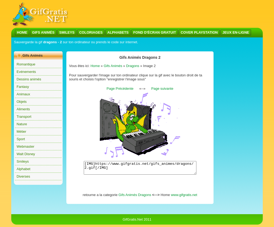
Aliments (23, 109)
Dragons (132, 66)
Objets (22, 102)
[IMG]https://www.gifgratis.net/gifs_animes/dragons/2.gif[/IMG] (140, 169)
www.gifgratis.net (184, 197)
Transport (24, 117)
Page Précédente (119, 89)
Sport (21, 139)
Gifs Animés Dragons (135, 197)
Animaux (23, 94)
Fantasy (23, 87)
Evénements (26, 72)
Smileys (23, 161)
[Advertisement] (165, 14)
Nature (22, 124)
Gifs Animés (113, 66)
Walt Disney (26, 154)
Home (95, 66)
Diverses (23, 176)
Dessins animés (29, 79)
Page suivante (162, 89)
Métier (21, 132)
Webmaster (25, 146)
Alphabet (23, 169)
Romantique (26, 64)
